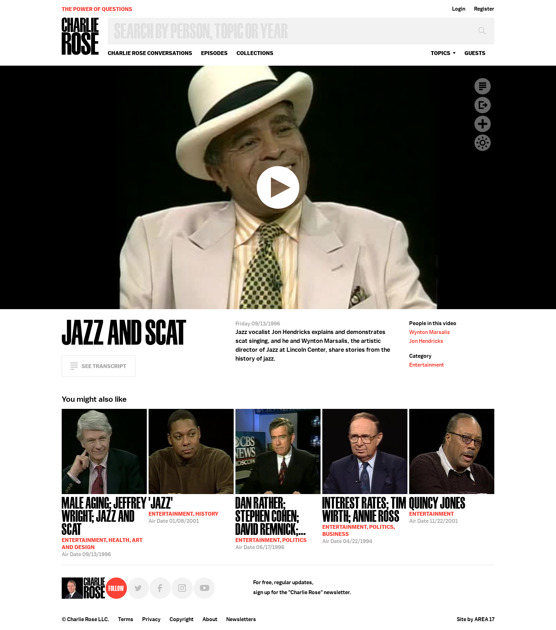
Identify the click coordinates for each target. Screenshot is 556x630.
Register (484, 8)
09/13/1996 (104, 526)
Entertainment (426, 364)
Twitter (138, 588)
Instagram (182, 588)
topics (440, 53)
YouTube (204, 588)
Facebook (160, 588)
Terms (125, 619)
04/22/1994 (364, 519)
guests (475, 53)
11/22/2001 (437, 509)
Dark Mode (482, 143)
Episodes (214, 53)
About (209, 619)
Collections (255, 53)
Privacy (151, 619)
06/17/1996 (278, 522)
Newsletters (241, 619)
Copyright (181, 619)
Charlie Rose (80, 36)
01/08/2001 (183, 509)
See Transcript (104, 366)
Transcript (482, 86)
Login (458, 8)
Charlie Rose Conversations (150, 53)
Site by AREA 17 (475, 619)
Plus (482, 124)
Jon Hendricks (426, 341)
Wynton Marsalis (429, 332)
